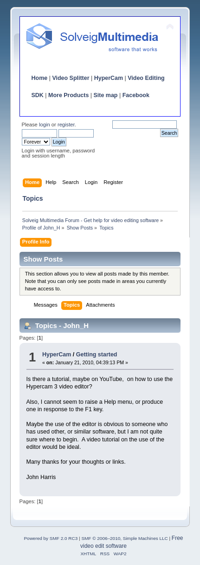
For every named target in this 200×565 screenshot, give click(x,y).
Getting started (96, 354)
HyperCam (108, 78)
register (66, 124)
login (44, 124)
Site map (106, 95)
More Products (68, 95)
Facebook (136, 95)
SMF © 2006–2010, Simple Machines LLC (124, 538)
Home (40, 78)
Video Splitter (70, 78)
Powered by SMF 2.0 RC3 (50, 538)
